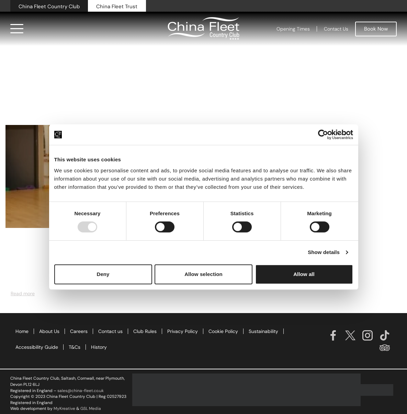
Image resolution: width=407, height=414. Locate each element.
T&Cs (74, 347)
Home (22, 331)
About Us (49, 331)
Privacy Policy (182, 331)
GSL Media (90, 408)
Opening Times (293, 29)
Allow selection (203, 274)
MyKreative (64, 408)
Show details (324, 252)
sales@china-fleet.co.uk (80, 390)
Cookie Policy (223, 331)
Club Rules (145, 331)
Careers (79, 331)
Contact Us (336, 29)
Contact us (110, 331)
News (17, 244)
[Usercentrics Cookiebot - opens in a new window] (323, 134)
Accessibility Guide (36, 347)
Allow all (304, 274)
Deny (103, 274)
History (99, 347)
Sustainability (263, 331)
